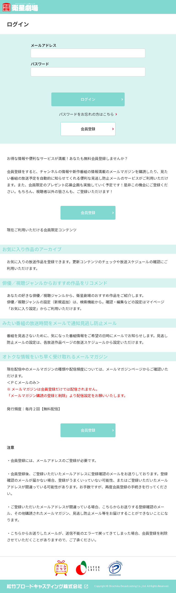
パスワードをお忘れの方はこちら (86, 114)
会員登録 (88, 128)
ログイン (88, 99)
